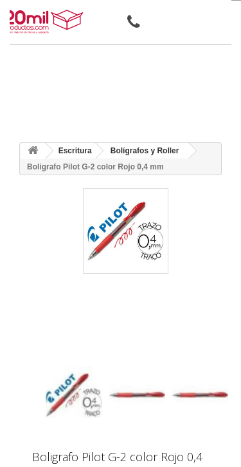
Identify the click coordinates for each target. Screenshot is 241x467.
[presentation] (50, 355)
